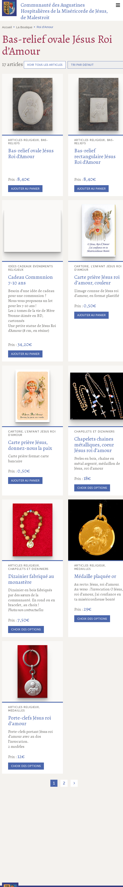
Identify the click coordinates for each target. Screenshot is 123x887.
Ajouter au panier (25, 188)
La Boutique (24, 27)
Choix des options (92, 487)
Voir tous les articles (45, 64)
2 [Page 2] (64, 783)
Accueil (7, 27)
